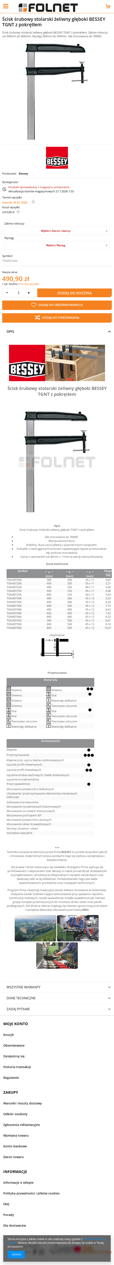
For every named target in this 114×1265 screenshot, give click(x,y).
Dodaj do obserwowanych (57, 305)
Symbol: (7, 256)
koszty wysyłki (29, 284)
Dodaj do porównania (57, 317)
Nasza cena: (10, 272)
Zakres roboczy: (14, 223)
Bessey (23, 173)
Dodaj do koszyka (74, 293)
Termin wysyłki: (12, 197)
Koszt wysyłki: (11, 207)
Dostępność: (10, 182)
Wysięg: (9, 238)
